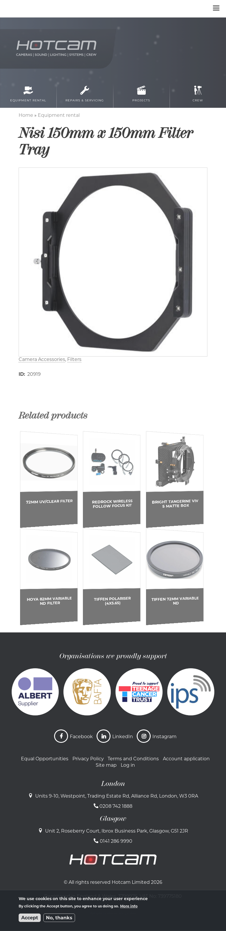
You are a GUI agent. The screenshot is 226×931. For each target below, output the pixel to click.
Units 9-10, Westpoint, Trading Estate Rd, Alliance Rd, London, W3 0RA (116, 796)
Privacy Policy (88, 758)
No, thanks (59, 918)
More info (129, 906)
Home (26, 115)
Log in (128, 765)
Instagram (164, 736)
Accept (29, 918)
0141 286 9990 (116, 841)
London (113, 784)
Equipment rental (59, 115)
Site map (106, 765)
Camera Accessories (42, 359)
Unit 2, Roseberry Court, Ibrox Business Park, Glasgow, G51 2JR (116, 831)
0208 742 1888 (115, 806)
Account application (186, 758)
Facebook (81, 736)
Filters (74, 359)
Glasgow (113, 818)
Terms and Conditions (133, 758)
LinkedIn (122, 736)
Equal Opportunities (44, 758)
